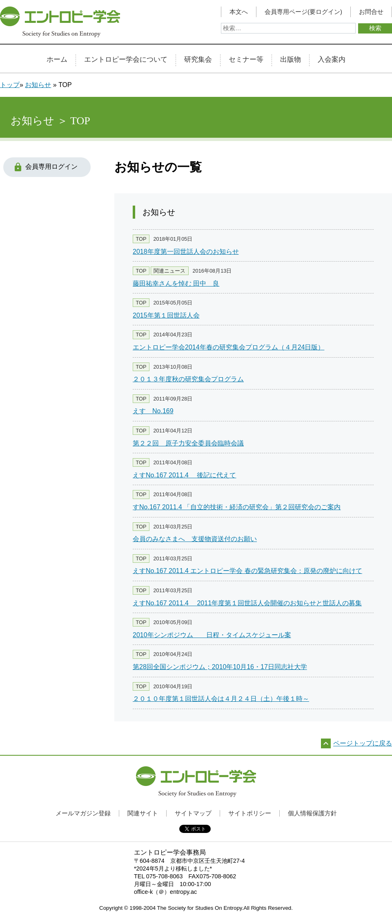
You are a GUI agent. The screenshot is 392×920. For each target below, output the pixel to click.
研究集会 (198, 59)
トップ (10, 84)
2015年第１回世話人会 (166, 315)
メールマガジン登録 (83, 813)
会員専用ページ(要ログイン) (303, 12)
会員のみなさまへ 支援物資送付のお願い (195, 538)
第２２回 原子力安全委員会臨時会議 (188, 443)
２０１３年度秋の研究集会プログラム (188, 379)
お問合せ (371, 12)
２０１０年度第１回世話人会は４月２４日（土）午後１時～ (221, 698)
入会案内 (331, 59)
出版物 (290, 59)
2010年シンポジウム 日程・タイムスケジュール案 (212, 634)
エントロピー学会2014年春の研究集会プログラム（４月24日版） (228, 347)
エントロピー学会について (125, 59)
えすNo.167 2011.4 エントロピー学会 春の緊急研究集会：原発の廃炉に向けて (247, 570)
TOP (141, 239)
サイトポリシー (249, 813)
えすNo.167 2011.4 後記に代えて (184, 475)
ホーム (57, 59)
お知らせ (38, 84)
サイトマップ (193, 813)
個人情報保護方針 (312, 813)
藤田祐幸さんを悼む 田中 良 (176, 283)
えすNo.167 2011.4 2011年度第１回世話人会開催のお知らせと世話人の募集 (247, 603)
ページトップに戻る (362, 743)
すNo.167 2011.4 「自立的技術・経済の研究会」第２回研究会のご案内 (237, 507)
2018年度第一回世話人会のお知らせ (186, 251)
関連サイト (142, 813)
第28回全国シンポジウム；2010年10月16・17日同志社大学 (220, 666)
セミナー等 (246, 59)
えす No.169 (153, 410)
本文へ (238, 12)
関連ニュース (169, 271)
